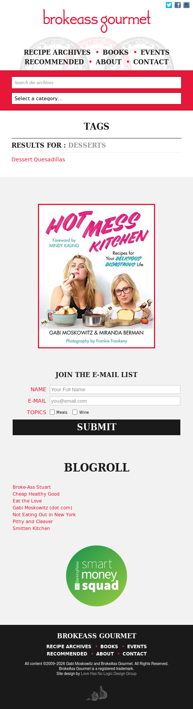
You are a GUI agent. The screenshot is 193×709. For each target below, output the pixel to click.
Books (116, 52)
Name (40, 389)
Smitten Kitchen (34, 528)
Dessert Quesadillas (38, 159)
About (108, 62)
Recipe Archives (57, 52)
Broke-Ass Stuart (34, 487)
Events (155, 52)
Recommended (54, 62)
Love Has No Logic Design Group (108, 674)
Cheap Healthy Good (38, 494)
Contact (150, 62)
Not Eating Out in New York (47, 514)
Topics (38, 412)
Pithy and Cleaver (35, 521)
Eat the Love (29, 501)
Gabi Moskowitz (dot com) (45, 508)
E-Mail (38, 400)
